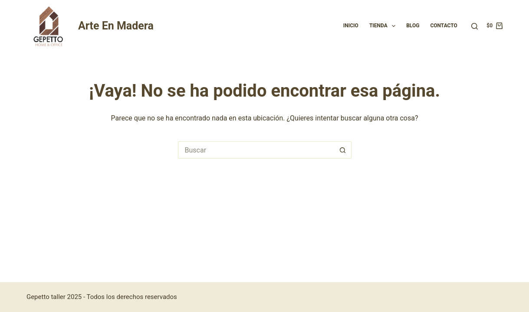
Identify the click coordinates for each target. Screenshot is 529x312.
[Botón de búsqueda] (343, 150)
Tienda (384, 26)
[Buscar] (474, 26)
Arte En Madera (116, 26)
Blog (412, 26)
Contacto (443, 26)
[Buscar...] (256, 150)
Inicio (350, 26)
